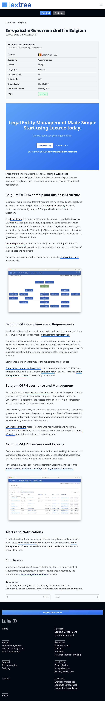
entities (43, 94)
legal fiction (16, 219)
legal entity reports (27, 542)
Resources (60, 642)
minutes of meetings (31, 468)
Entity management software (33, 574)
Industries (60, 651)
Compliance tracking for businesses (23, 368)
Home (5, 628)
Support (6, 662)
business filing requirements (55, 334)
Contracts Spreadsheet (66, 684)
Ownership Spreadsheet (66, 688)
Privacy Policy (61, 665)
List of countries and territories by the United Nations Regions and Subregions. (44, 588)
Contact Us (62, 145)
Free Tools (60, 678)
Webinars (59, 648)
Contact (6, 678)
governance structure (37, 392)
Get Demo (59, 13)
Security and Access (64, 671)
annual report (48, 371)
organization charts (69, 257)
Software (59, 628)
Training (6, 668)
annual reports (13, 468)
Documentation (9, 665)
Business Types (62, 645)
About (5, 695)
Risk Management (11, 651)
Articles (5, 642)
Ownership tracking (15, 243)
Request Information (52, 612)
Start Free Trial (45, 145)
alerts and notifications (60, 546)
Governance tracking (16, 426)
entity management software (61, 151)
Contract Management (66, 631)
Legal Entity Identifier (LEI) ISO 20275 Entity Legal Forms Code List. (38, 585)
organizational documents (61, 468)
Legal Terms (61, 662)
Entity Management (64, 635)
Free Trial (46, 13)
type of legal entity (56, 205)
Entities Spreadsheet (65, 681)
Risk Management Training (68, 654)
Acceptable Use (62, 668)
